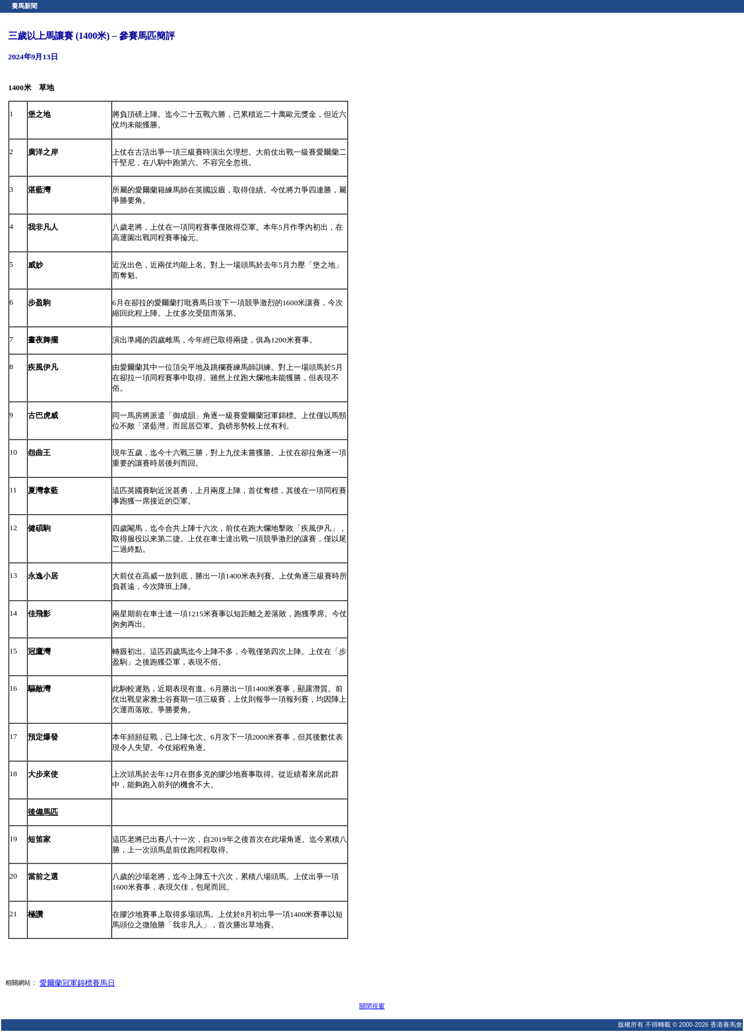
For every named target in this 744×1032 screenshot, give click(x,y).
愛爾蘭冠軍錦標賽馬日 (77, 983)
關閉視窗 (372, 1005)
